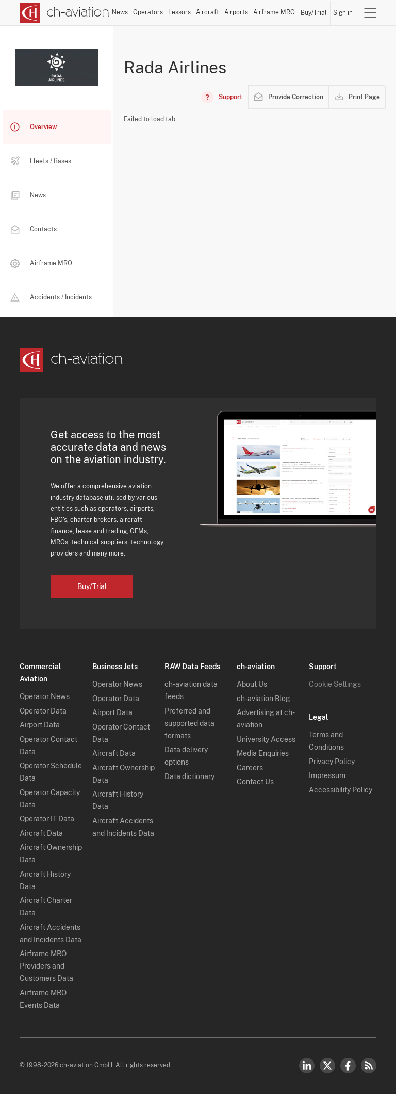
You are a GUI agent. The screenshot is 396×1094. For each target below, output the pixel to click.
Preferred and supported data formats (189, 723)
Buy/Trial (314, 13)
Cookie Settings (335, 684)
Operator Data (43, 711)
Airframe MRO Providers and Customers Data (46, 965)
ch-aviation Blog (263, 698)
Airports (236, 12)
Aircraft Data (41, 833)
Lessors (179, 12)
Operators (148, 12)
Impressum (327, 775)
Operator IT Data (47, 819)
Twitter (327, 1065)
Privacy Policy (332, 761)
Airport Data (40, 725)
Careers (250, 768)
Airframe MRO (274, 12)
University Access (266, 739)
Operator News (45, 696)
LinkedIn (307, 1065)
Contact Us (255, 782)
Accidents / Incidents (51, 297)
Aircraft (207, 12)
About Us (252, 684)
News (120, 12)
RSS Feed (368, 1065)
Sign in (343, 13)
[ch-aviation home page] (64, 13)
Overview (33, 127)
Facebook (348, 1065)
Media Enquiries (263, 753)
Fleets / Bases (40, 161)
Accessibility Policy (340, 790)
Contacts (33, 229)
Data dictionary (189, 776)
